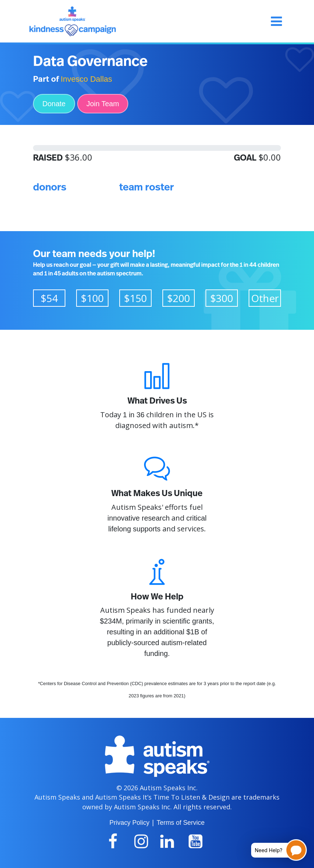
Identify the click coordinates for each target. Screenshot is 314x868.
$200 (178, 298)
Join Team (103, 104)
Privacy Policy (129, 822)
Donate (54, 104)
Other (265, 298)
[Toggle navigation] (276, 21)
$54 (49, 298)
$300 (221, 298)
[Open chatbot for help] (273, 850)
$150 (135, 298)
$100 (92, 298)
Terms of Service (180, 822)
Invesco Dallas (86, 79)
